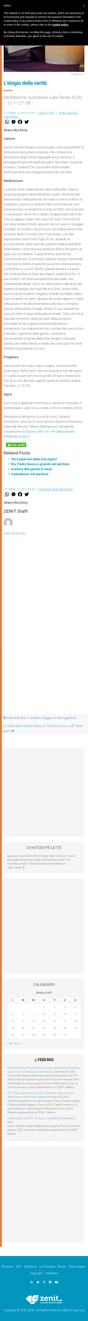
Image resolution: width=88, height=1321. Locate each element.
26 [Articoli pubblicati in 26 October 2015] (12, 1035)
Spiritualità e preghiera (56, 489)
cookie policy (60, 24)
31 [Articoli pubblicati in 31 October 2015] (65, 1035)
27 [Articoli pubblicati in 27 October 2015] (23, 1035)
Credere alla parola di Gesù (31, 469)
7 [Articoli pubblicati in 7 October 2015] (33, 1014)
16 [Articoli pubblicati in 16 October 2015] (54, 1021)
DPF (19, 1266)
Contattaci (51, 1273)
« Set (10, 1043)
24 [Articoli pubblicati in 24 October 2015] (65, 1028)
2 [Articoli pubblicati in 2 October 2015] (54, 1007)
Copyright (36, 1273)
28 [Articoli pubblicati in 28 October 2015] (33, 1035)
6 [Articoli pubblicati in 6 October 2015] (23, 1014)
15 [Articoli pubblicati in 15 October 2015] (44, 1021)
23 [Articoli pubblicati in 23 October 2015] (54, 1028)
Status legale (76, 1266)
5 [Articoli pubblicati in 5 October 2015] (12, 1014)
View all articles (15, 533)
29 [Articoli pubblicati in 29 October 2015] (44, 1035)
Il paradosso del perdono (30, 474)
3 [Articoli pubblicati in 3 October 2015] (65, 1007)
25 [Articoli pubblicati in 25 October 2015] (75, 1028)
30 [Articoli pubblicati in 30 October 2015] (54, 1035)
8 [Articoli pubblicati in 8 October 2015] (44, 1014)
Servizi (62, 1266)
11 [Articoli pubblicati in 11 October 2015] (75, 1014)
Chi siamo (7, 1266)
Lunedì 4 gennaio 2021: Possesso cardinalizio (33, 1118)
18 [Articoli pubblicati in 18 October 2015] (75, 1021)
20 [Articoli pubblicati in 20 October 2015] (23, 1028)
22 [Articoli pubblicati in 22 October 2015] (44, 1028)
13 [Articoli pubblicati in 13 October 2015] (23, 1021)
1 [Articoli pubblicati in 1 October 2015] (44, 1007)
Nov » (17, 1043)
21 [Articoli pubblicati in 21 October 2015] (33, 1028)
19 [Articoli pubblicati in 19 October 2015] (12, 1028)
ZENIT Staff (47, 113)
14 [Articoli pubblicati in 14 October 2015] (33, 1021)
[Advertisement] (44, 686)
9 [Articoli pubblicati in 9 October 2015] (54, 1014)
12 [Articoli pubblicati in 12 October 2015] (12, 1021)
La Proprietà (47, 1266)
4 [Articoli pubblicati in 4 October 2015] (75, 1007)
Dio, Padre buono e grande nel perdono (40, 464)
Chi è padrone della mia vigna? (34, 459)
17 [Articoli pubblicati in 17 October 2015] (65, 1021)
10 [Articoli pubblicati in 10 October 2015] (65, 1014)
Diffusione (30, 1266)
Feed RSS (45, 1060)
